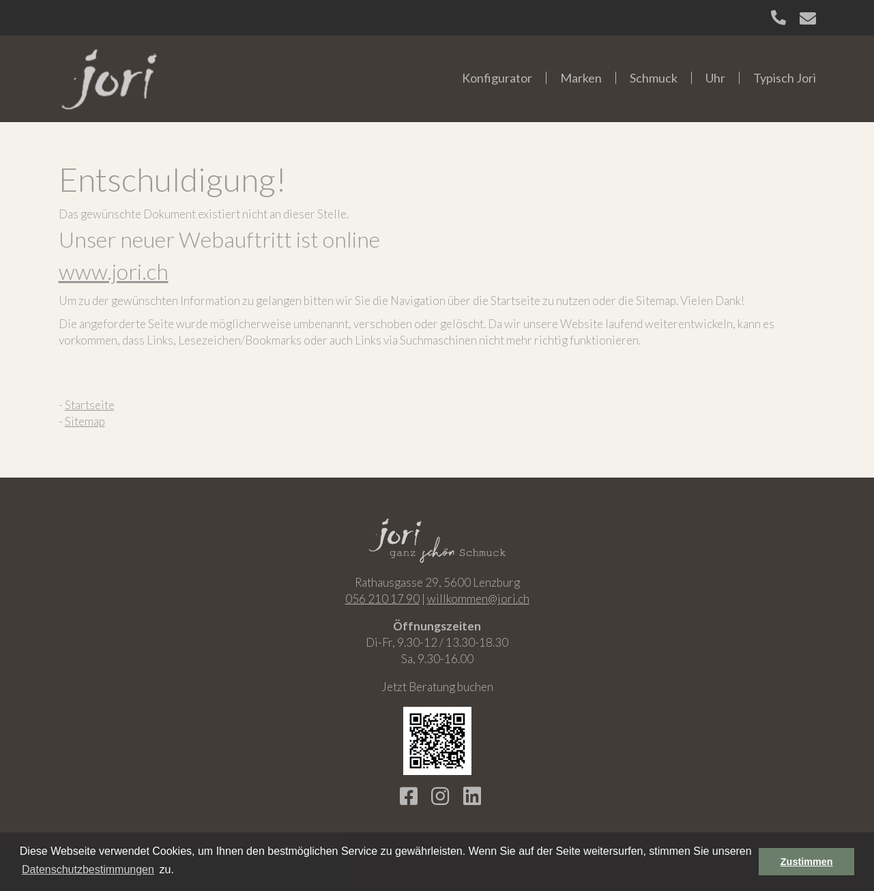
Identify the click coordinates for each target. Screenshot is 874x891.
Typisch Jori (784, 78)
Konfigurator (497, 78)
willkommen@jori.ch (478, 598)
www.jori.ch (114, 271)
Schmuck (654, 78)
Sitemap (85, 421)
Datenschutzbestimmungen (88, 869)
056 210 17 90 (382, 598)
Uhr (715, 78)
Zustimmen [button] (807, 861)
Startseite (90, 405)
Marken (581, 78)
